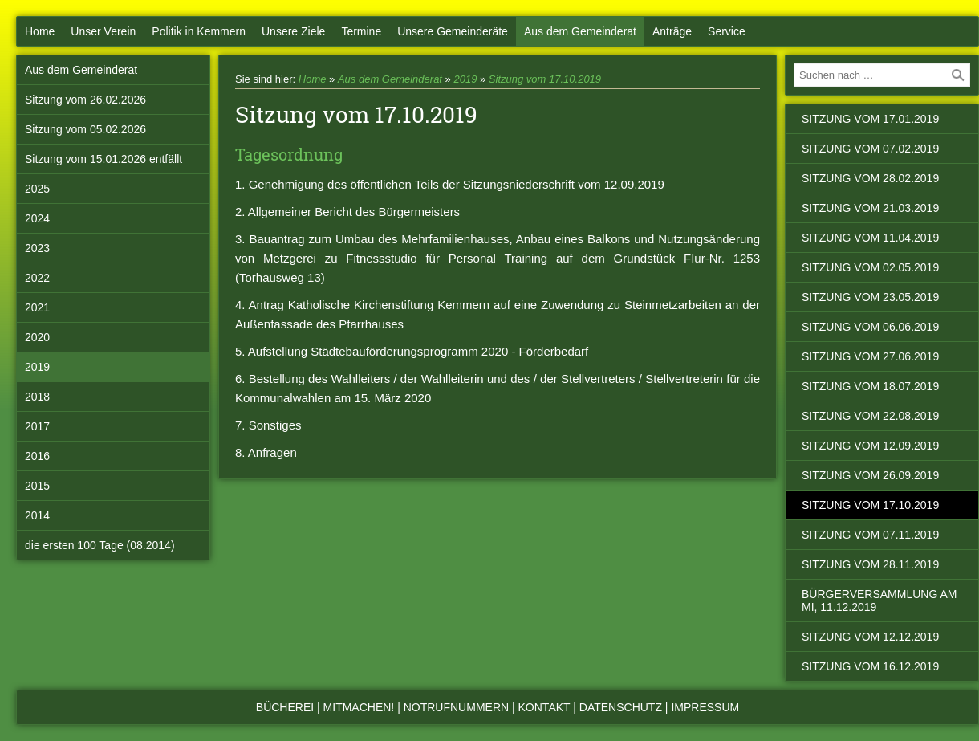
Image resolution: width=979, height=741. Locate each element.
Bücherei (285, 707)
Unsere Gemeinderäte (452, 31)
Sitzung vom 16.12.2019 (870, 666)
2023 (37, 248)
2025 (37, 188)
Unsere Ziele (293, 31)
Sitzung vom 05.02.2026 (85, 129)
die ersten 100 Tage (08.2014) (100, 545)
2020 (37, 337)
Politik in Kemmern (199, 31)
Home (40, 31)
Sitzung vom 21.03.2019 (870, 208)
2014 (37, 515)
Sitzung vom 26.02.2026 (85, 99)
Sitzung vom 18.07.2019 (870, 386)
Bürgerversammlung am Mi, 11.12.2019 (879, 600)
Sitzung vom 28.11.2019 (870, 564)
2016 (37, 456)
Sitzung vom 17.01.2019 (870, 118)
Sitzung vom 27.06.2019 (870, 356)
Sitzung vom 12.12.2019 (870, 636)
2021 (37, 307)
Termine (361, 31)
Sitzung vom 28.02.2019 (870, 178)
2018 (37, 396)
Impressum (705, 707)
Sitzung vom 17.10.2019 (545, 79)
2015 (37, 485)
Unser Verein (103, 31)
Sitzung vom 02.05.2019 (870, 267)
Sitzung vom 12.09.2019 (870, 445)
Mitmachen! (359, 707)
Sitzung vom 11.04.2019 (870, 237)
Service (726, 31)
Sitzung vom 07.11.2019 (870, 534)
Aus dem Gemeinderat (580, 31)
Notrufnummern (456, 707)
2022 (37, 277)
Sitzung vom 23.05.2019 (870, 297)
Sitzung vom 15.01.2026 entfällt (103, 159)
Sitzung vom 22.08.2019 (870, 415)
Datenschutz (620, 707)
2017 (37, 426)
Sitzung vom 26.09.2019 (870, 475)
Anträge (672, 31)
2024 (37, 218)
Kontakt (544, 707)
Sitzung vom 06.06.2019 (870, 326)
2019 (37, 366)
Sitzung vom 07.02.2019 (870, 148)
